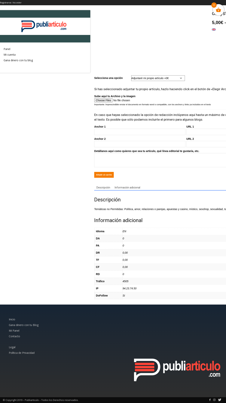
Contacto (14, 336)
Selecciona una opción (108, 77)
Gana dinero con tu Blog (23, 325)
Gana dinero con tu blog (18, 60)
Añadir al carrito (104, 175)
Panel (7, 49)
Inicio (12, 319)
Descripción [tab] (103, 187)
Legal (12, 347)
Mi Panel (14, 330)
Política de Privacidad (22, 353)
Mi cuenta (10, 54)
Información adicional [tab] (127, 187)
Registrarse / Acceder (11, 2)
